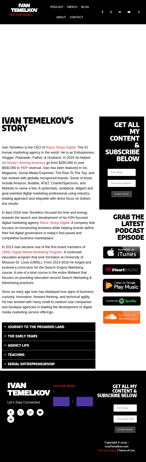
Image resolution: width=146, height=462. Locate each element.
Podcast (56, 7)
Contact (76, 17)
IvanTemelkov (28, 389)
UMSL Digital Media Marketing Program (32, 252)
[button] (48, 327)
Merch (72, 7)
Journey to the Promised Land (36, 327)
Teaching (16, 355)
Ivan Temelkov (24, 8)
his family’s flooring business (23, 163)
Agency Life (18, 345)
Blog (85, 7)
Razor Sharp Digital (61, 147)
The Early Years (22, 336)
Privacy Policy (108, 450)
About (61, 17)
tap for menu (20, 15)
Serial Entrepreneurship (31, 364)
